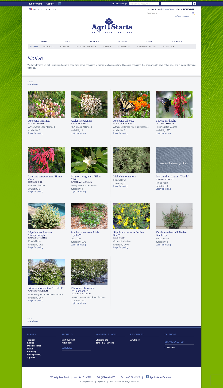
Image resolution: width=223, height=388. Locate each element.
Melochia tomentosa (124, 176)
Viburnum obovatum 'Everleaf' (45, 288)
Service (94, 41)
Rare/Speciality (147, 46)
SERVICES (67, 348)
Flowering (124, 46)
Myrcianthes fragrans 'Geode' (172, 176)
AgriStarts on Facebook (161, 377)
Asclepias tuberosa (123, 120)
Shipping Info (102, 340)
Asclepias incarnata (39, 120)
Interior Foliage (86, 46)
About (68, 41)
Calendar (176, 41)
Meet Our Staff (68, 340)
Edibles (64, 46)
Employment (35, 4)
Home (44, 41)
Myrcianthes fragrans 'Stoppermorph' (40, 234)
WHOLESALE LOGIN (106, 334)
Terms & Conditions (105, 343)
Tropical (48, 46)
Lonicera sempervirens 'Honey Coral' (45, 178)
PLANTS (31, 334)
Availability (135, 340)
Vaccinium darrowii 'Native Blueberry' (171, 234)
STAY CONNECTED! (174, 342)
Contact (50, 4)
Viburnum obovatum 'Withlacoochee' (82, 289)
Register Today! (169, 9)
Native (107, 46)
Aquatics (168, 46)
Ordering (122, 41)
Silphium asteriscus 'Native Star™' (128, 234)
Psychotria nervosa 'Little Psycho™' (85, 234)
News (149, 41)
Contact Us (170, 347)
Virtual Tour (67, 343)
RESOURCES (137, 334)
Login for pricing (35, 133)
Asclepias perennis (81, 120)
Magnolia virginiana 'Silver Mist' (86, 178)
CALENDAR (170, 334)
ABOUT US (67, 334)
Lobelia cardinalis (166, 120)
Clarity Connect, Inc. (132, 382)
